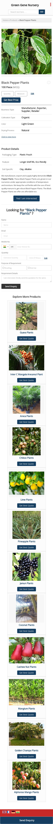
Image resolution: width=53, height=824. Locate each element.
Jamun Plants (26, 583)
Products (14, 20)
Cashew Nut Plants (26, 667)
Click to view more (8, 137)
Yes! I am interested (26, 198)
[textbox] (21, 93)
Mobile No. (5, 242)
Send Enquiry (27, 820)
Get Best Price (11, 100)
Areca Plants (26, 416)
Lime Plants (26, 499)
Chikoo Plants (26, 457)
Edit (32, 93)
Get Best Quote (26, 338)
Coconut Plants (26, 625)
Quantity (4, 252)
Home (5, 20)
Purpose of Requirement (11, 263)
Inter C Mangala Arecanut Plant (26, 374)
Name (3, 220)
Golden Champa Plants (26, 750)
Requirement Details (9, 273)
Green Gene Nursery (25, 5)
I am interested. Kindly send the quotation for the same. (26, 278)
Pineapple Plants (26, 541)
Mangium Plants (26, 708)
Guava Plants (26, 332)
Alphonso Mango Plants (26, 792)
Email (3, 231)
